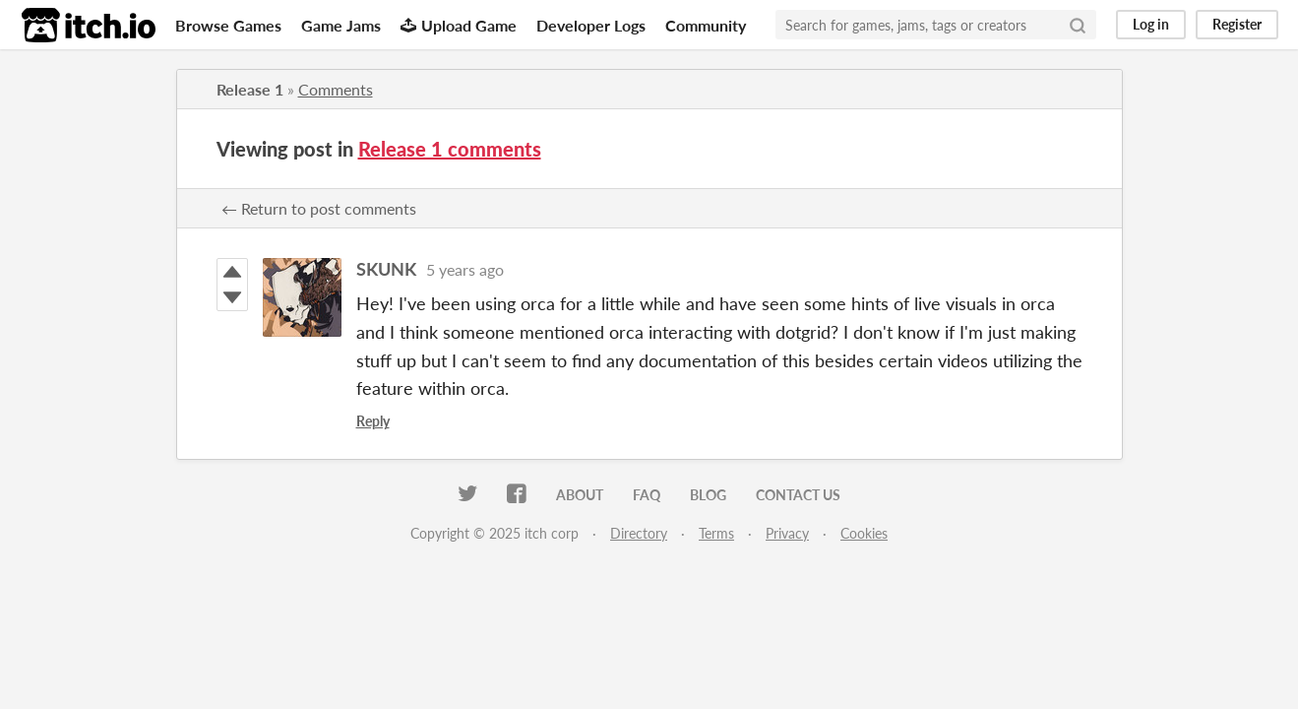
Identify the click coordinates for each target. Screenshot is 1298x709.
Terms (716, 533)
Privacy (787, 533)
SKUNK (386, 269)
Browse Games (228, 25)
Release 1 (249, 89)
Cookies (864, 533)
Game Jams (341, 25)
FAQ (646, 494)
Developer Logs (591, 25)
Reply (373, 421)
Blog (708, 494)
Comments (335, 89)
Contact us (798, 494)
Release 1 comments (449, 149)
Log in (1151, 24)
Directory (638, 533)
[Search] (1077, 24)
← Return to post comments (318, 208)
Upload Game (459, 25)
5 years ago (465, 269)
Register (1237, 24)
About (579, 494)
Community (705, 25)
